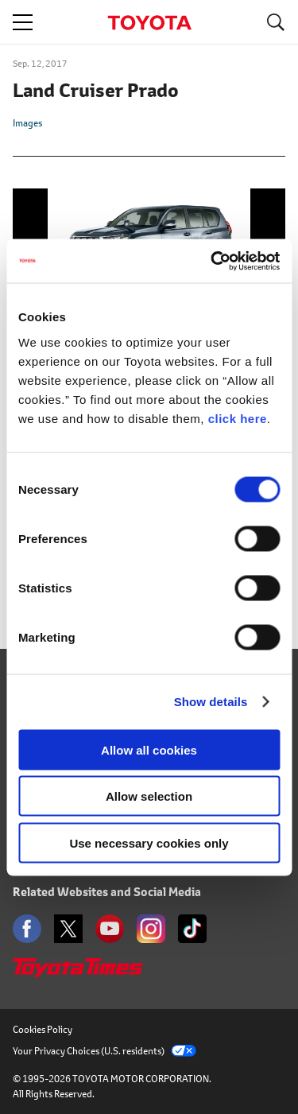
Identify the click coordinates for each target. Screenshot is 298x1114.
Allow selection (149, 796)
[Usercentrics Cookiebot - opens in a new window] (212, 260)
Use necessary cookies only (148, 842)
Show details (211, 701)
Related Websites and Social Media (107, 891)
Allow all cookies (149, 749)
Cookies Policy (42, 1029)
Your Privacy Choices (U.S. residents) (104, 1051)
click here (237, 418)
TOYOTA (149, 22)
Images (27, 123)
